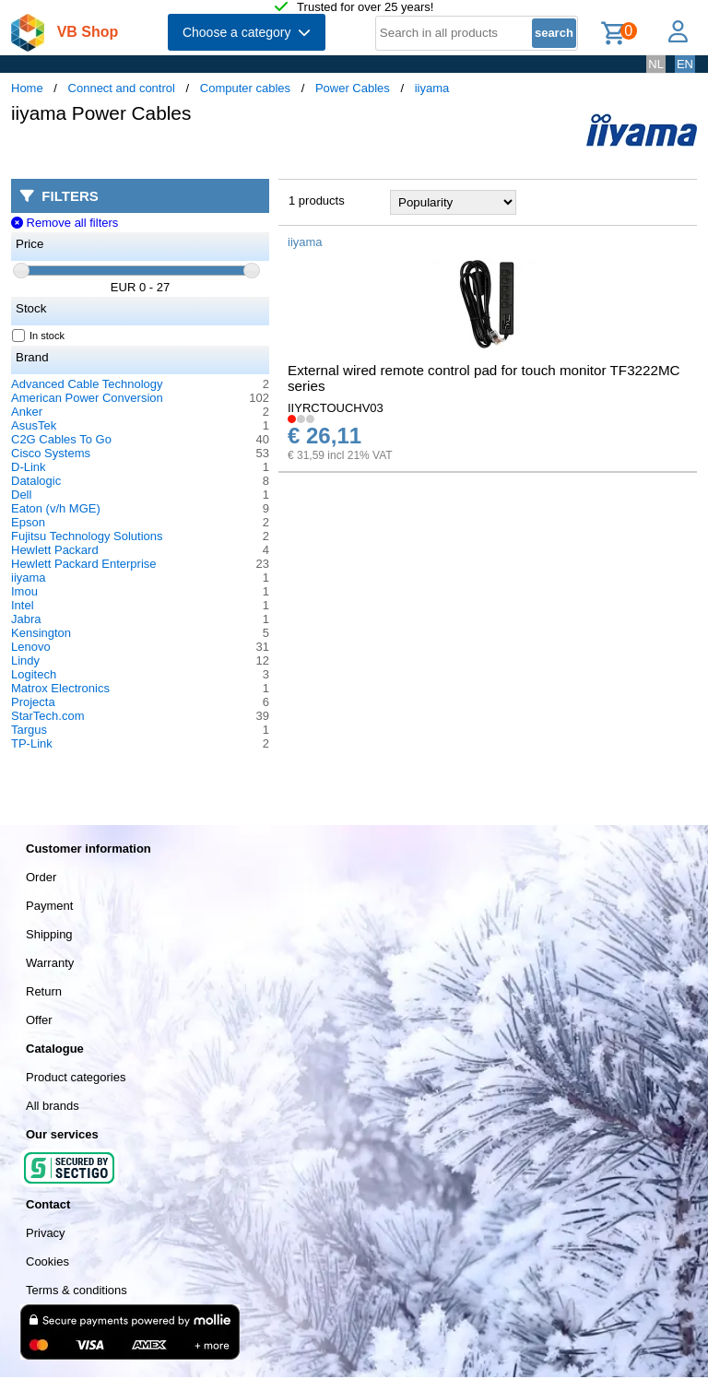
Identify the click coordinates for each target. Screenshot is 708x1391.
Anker (26, 411)
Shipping (49, 934)
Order (41, 877)
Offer (39, 1020)
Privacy (45, 1233)
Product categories (75, 1077)
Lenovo (31, 647)
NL (656, 64)
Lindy (25, 660)
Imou (24, 591)
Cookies (47, 1261)
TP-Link (32, 743)
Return (44, 991)
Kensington (41, 633)
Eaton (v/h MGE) (55, 508)
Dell (21, 494)
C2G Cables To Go (61, 439)
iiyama (432, 88)
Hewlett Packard (55, 550)
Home (27, 88)
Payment (49, 906)
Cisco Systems (50, 453)
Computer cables (245, 88)
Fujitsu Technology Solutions (87, 536)
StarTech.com (47, 716)
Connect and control (121, 88)
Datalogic (36, 481)
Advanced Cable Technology (87, 384)
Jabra (26, 619)
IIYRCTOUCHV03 (336, 408)
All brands (52, 1106)
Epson (28, 522)
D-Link (28, 467)
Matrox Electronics (60, 688)
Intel (22, 605)
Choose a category (247, 32)
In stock (39, 335)
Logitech (33, 674)
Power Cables (352, 88)
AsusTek (33, 425)
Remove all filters (64, 223)
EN (685, 64)
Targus (29, 730)
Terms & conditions (76, 1290)
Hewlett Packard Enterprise (84, 564)
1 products (317, 200)
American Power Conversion (87, 398)
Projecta (33, 702)
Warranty (50, 963)
